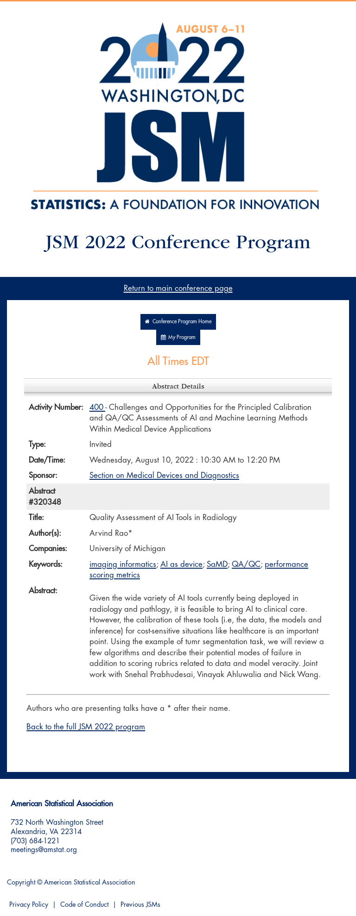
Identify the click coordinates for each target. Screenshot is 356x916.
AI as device (181, 564)
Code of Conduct (84, 904)
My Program (178, 337)
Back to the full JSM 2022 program (85, 727)
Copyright (21, 882)
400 (97, 407)
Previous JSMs (140, 904)
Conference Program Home (178, 321)
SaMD (217, 564)
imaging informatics (122, 564)
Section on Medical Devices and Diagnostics (164, 475)
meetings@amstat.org (44, 849)
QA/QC (246, 564)
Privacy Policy (28, 904)
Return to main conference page (178, 288)
